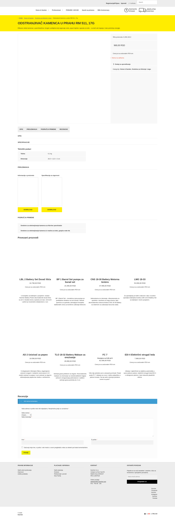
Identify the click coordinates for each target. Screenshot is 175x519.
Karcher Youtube (142, 497)
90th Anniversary (103, 10)
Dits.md (150, 514)
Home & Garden (41, 10)
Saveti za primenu (88, 10)
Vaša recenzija (27, 417)
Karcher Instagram (142, 493)
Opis (21, 129)
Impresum (21, 472)
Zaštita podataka (23, 474)
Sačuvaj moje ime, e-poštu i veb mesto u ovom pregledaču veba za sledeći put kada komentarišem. (56, 447)
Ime (23, 439)
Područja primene (48, 129)
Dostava (56, 472)
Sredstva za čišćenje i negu (43, 18)
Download (28, 209)
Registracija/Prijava (112, 3)
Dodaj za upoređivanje (122, 64)
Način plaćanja (58, 470)
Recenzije (64, 129)
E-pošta (94, 439)
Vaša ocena (26, 413)
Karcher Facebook (142, 489)
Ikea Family (57, 476)
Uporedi (123, 3)
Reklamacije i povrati (60, 474)
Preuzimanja (32, 129)
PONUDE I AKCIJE (72, 10)
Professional (56, 10)
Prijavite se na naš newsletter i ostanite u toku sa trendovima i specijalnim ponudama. (141, 471)
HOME (21, 18)
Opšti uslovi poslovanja (24, 470)
